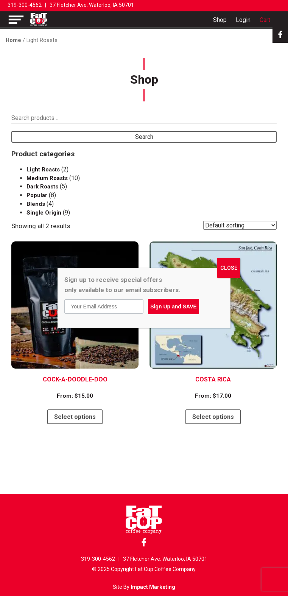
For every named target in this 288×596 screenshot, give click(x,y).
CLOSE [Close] (228, 268)
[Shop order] (240, 225)
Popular (36, 195)
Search (144, 136)
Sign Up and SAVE (173, 306)
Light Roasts (43, 169)
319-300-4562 (25, 5)
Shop (220, 19)
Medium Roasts (47, 178)
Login (243, 19)
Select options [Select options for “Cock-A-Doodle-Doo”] (75, 416)
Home (13, 40)
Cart (265, 19)
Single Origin (43, 212)
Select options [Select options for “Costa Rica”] (213, 416)
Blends (35, 204)
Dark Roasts (42, 186)
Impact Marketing (153, 587)
